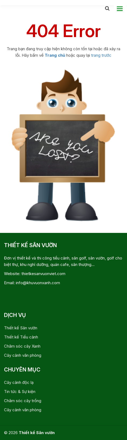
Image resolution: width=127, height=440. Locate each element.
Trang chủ (55, 55)
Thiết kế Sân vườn (20, 327)
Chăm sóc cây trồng (22, 400)
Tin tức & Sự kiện (19, 391)
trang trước (101, 55)
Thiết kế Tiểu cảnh (21, 337)
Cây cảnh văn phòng (22, 355)
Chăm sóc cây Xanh (22, 346)
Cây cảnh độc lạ (18, 382)
